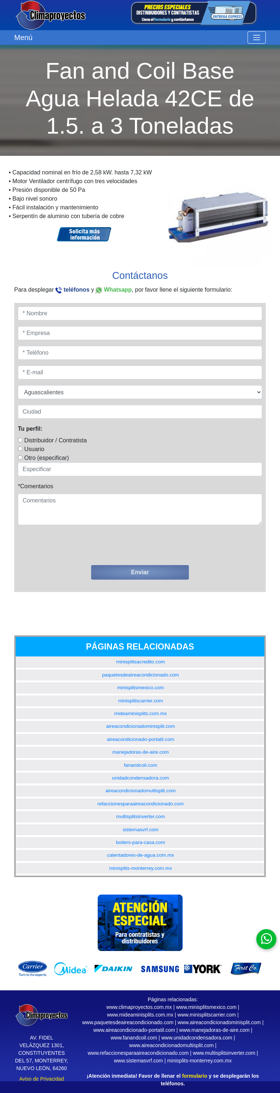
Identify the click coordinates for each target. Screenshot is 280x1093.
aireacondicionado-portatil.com (140, 739)
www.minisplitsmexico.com (206, 1007)
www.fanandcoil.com (133, 1038)
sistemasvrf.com (140, 829)
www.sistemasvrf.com (138, 1061)
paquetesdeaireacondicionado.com (140, 675)
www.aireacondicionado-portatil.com (134, 1030)
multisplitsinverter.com (140, 816)
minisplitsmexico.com (140, 687)
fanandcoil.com (140, 765)
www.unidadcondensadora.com (196, 1038)
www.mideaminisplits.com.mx (140, 1015)
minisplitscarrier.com (140, 700)
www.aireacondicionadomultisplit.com (171, 1045)
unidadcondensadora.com (140, 778)
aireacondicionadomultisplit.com (140, 790)
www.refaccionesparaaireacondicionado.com (138, 1053)
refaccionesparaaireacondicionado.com (140, 803)
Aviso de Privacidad (41, 1079)
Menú (23, 37)
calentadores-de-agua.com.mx (140, 855)
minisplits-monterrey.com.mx (140, 868)
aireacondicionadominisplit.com (140, 726)
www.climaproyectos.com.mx (139, 1007)
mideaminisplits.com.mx (140, 713)
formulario (194, 1076)
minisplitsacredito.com (140, 661)
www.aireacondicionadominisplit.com (219, 1022)
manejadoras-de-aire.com (140, 752)
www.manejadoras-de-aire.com (214, 1030)
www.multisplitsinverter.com (224, 1053)
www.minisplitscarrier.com (207, 1015)
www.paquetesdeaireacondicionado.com (128, 1022)
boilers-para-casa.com (140, 842)
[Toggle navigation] (257, 37)
